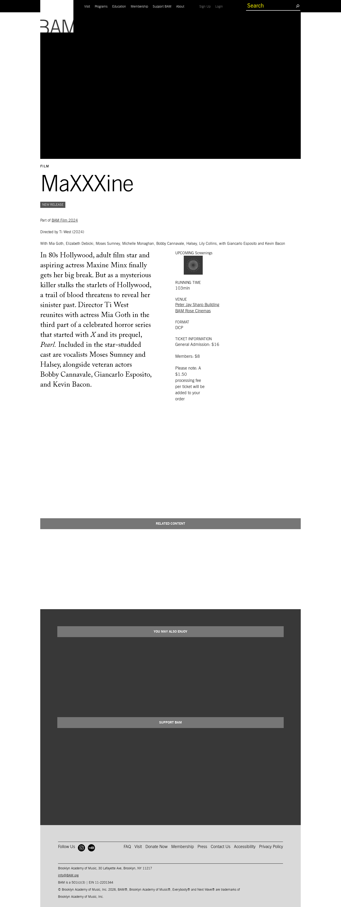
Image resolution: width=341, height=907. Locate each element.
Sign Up (206, 6)
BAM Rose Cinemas (193, 311)
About (180, 6)
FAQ (127, 847)
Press (202, 847)
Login (220, 6)
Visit (87, 6)
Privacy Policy (271, 847)
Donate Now (156, 847)
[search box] (271, 6)
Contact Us (220, 847)
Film (44, 166)
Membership (139, 6)
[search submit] (298, 6)
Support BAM (162, 6)
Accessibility (245, 847)
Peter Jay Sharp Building (197, 305)
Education (119, 6)
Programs (101, 6)
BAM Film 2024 (65, 220)
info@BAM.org (68, 875)
